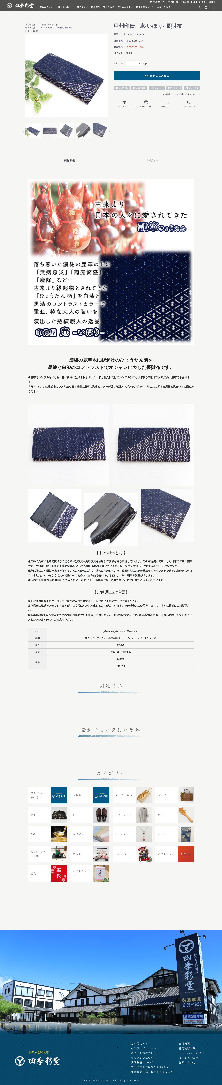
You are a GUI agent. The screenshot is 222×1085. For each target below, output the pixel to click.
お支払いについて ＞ (146, 104)
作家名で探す (31, 27)
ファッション (123, 817)
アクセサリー (123, 837)
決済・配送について (144, 1053)
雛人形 (77, 856)
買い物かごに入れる (156, 76)
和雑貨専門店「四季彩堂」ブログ (152, 1072)
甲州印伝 (54, 24)
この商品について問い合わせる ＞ (180, 94)
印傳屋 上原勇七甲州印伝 (60, 27)
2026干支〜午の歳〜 (38, 798)
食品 (33, 837)
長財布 (36, 30)
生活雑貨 (78, 837)
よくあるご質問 (189, 1057)
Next (110, 130)
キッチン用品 (123, 798)
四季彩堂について (142, 1062)
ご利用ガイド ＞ (189, 104)
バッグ (162, 798)
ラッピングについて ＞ (124, 104)
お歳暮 (77, 798)
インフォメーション (144, 1048)
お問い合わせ (187, 1062)
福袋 (33, 876)
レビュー (153, 160)
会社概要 (184, 1043)
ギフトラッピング (81, 876)
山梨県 (44, 24)
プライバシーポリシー (193, 1053)
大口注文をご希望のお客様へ (149, 1067)
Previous (23, 130)
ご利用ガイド (139, 1043)
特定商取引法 (187, 1048)
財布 (27, 30)
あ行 (43, 27)
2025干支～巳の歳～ (38, 857)
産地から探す (31, 24)
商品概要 (69, 160)
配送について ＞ (167, 104)
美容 (160, 817)
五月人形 (121, 856)
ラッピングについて (144, 1057)
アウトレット (166, 856)
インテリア (165, 837)
